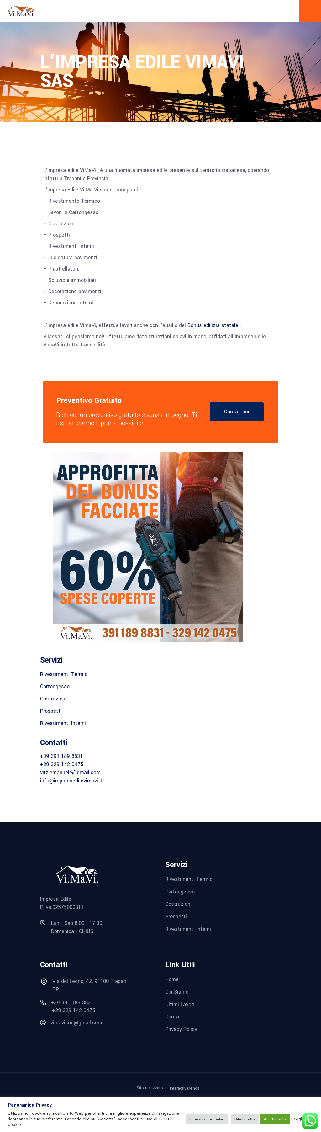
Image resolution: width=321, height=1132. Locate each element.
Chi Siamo (176, 991)
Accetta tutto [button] (275, 1119)
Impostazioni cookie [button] (206, 1119)
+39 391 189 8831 (61, 756)
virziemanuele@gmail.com (70, 772)
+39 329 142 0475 (61, 764)
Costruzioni (53, 698)
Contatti (175, 1016)
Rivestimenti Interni (63, 723)
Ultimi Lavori (179, 1004)
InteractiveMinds (184, 1088)
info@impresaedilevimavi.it (71, 780)
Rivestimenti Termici (64, 674)
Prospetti (51, 711)
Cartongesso (55, 686)
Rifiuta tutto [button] (244, 1119)
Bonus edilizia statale (212, 325)
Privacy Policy (181, 1029)
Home (172, 979)
